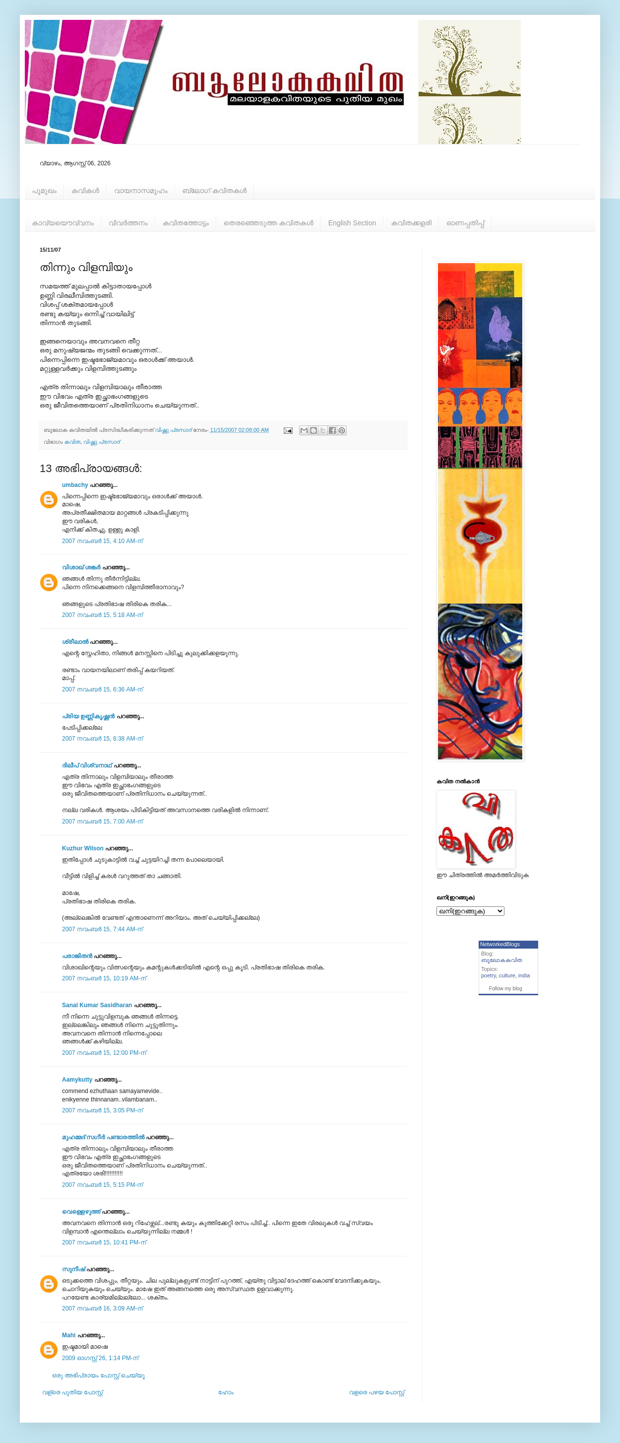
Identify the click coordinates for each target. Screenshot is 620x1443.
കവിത (72, 442)
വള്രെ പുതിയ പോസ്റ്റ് (72, 1392)
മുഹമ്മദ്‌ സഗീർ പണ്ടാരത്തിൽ (103, 1137)
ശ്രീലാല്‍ (75, 641)
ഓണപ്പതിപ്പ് (465, 223)
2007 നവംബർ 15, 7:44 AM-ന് (102, 929)
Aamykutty (77, 1079)
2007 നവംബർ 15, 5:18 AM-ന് (102, 615)
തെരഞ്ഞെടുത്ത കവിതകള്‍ (268, 223)
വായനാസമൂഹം (141, 191)
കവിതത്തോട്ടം (186, 223)
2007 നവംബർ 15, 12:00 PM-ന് (104, 1052)
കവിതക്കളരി (411, 223)
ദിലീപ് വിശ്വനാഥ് (87, 765)
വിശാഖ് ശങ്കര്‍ (81, 567)
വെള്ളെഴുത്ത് (81, 1211)
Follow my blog (505, 988)
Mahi (68, 1335)
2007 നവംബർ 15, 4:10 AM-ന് (102, 541)
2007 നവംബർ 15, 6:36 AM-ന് (102, 689)
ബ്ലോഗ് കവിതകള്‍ (215, 191)
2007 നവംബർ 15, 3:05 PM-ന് (102, 1110)
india (524, 975)
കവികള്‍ (85, 191)
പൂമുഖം (44, 191)
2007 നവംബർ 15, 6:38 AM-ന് (102, 738)
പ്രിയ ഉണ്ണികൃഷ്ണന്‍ (88, 716)
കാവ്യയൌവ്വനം (63, 223)
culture (507, 975)
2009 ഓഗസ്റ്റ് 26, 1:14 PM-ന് (100, 1358)
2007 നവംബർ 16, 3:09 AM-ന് (102, 1308)
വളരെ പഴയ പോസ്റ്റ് (376, 1392)
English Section (352, 223)
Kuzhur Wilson (83, 848)
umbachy (75, 484)
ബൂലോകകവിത (501, 960)
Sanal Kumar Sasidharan (97, 1005)
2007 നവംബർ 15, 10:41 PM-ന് (104, 1242)
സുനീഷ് (73, 1269)
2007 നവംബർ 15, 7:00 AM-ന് (102, 821)
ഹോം (226, 1392)
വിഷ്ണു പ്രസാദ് (101, 442)
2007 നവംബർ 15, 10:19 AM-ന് (104, 978)
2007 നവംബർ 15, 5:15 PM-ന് (102, 1184)
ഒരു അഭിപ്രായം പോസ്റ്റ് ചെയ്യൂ (98, 1375)
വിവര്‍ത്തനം (128, 223)
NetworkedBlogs (500, 944)
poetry (488, 975)
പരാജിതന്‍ (77, 956)
